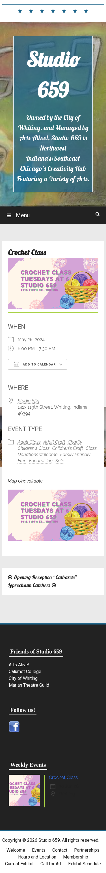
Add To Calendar (35, 364)
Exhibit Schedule (84, 863)
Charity (75, 442)
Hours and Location (37, 857)
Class (91, 448)
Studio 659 (29, 401)
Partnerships (86, 850)
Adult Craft (54, 442)
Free (22, 460)
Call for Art (50, 863)
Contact (59, 850)
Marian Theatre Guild (29, 685)
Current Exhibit (19, 863)
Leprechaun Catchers (29, 585)
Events (39, 850)
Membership (75, 857)
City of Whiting (23, 678)
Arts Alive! (19, 664)
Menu (22, 215)
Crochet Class (63, 777)
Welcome (16, 850)
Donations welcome (38, 454)
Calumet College (25, 671)
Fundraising (41, 460)
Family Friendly (75, 454)
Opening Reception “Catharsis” (45, 577)
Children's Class (34, 448)
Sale (59, 460)
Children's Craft (67, 448)
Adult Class (29, 442)
